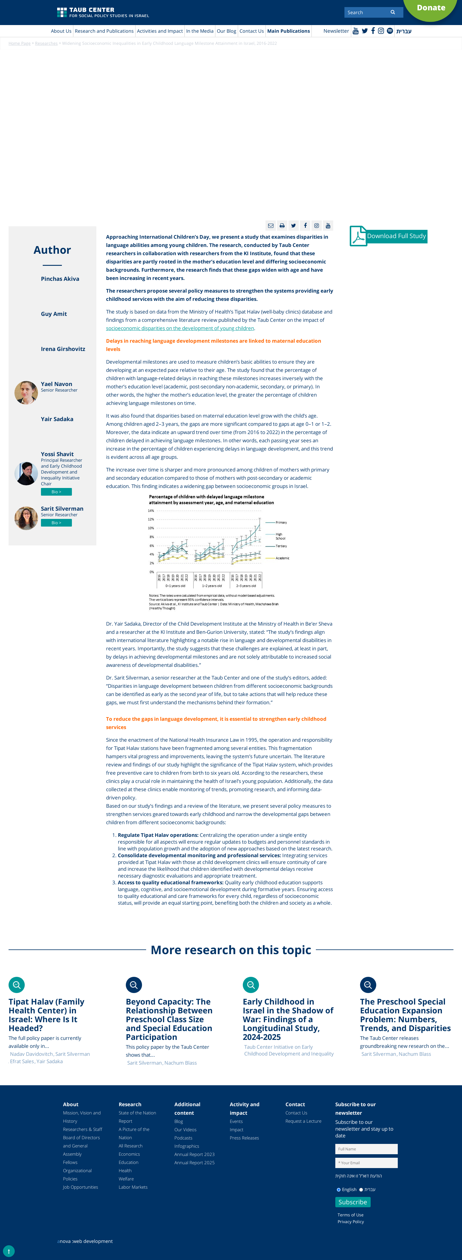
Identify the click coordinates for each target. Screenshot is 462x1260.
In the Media (200, 31)
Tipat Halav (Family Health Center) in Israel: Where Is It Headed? (46, 1015)
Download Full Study (396, 236)
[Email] (270, 226)
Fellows (70, 1162)
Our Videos (185, 1130)
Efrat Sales (22, 1061)
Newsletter (335, 31)
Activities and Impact (160, 31)
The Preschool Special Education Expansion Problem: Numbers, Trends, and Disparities (405, 1015)
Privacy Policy (351, 1221)
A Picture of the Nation (134, 1134)
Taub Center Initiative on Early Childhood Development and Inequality (289, 1050)
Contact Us (252, 31)
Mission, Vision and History (82, 1117)
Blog (178, 1121)
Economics (129, 1154)
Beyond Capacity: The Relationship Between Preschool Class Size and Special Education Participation (169, 1019)
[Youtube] (355, 30)
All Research (131, 1146)
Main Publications (288, 31)
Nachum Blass (415, 1054)
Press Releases (244, 1138)
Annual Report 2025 (194, 1163)
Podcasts (183, 1138)
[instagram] (380, 30)
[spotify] (390, 30)
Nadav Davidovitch (31, 1054)
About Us (61, 31)
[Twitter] (364, 30)
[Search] (373, 12)
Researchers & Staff (82, 1129)
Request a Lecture (303, 1121)
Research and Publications (104, 31)
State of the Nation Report (137, 1117)
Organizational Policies (77, 1175)
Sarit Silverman (379, 1054)
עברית (367, 1189)
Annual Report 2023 (194, 1154)
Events (236, 1121)
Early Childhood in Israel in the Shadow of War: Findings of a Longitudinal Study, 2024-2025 (288, 1019)
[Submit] (393, 12)
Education (128, 1162)
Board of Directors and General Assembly (81, 1146)
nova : (65, 1241)
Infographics (186, 1146)
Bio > (56, 492)
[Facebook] (372, 30)
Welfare (126, 1179)
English (347, 1189)
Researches (46, 43)
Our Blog (226, 31)
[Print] (282, 226)
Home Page (20, 43)
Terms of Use (351, 1215)
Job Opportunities (80, 1187)
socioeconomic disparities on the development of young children (180, 328)
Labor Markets (133, 1187)
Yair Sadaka (50, 1061)
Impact (236, 1130)
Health (125, 1171)
